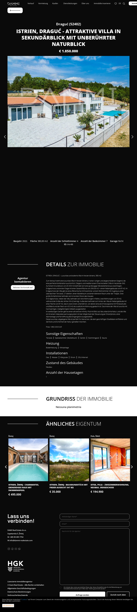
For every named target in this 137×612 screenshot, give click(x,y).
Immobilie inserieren (102, 3)
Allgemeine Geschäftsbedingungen (21, 588)
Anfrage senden (82, 595)
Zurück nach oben (118, 595)
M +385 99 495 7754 (15, 537)
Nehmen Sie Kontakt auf (23, 287)
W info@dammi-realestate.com (20, 540)
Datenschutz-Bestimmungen (19, 592)
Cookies (24, 599)
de (120, 3)
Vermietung (43, 3)
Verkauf (30, 3)
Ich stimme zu (8, 606)
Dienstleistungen (70, 3)
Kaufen (55, 3)
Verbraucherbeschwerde (17, 595)
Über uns (85, 3)
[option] (68, 101)
